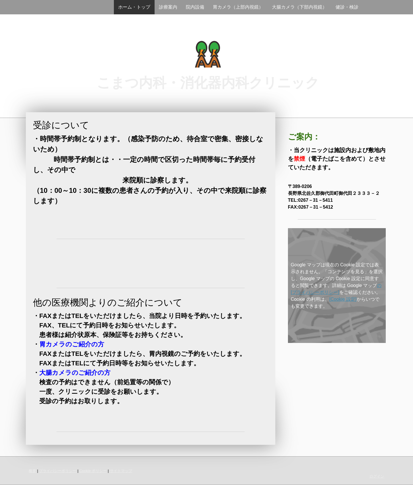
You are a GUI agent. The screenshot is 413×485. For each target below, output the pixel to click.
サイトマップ (121, 471)
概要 (32, 471)
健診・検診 (347, 7)
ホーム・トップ (134, 7)
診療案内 (168, 7)
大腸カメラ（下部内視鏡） (299, 7)
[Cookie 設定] (342, 299)
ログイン (376, 476)
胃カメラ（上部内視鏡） (238, 7)
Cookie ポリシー (93, 471)
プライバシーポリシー (57, 471)
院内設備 (195, 7)
